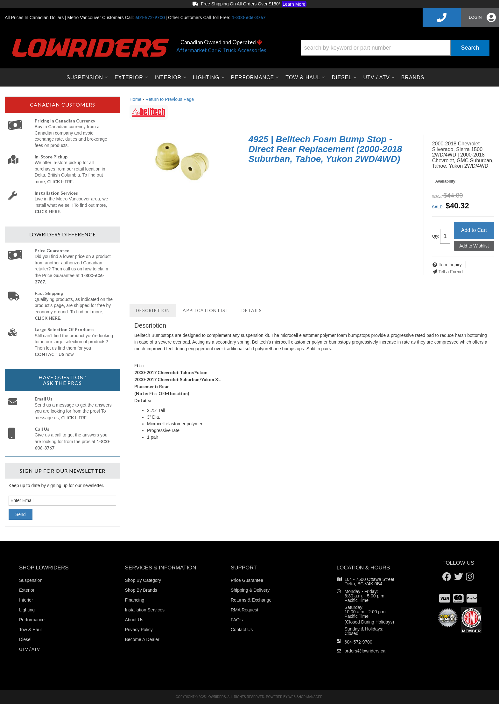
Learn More (294, 4)
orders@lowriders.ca (365, 651)
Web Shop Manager (305, 697)
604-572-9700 (358, 642)
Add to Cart (474, 230)
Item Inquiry (450, 264)
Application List (206, 310)
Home (135, 99)
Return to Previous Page (169, 99)
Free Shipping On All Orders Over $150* (249, 4)
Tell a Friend (451, 271)
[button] (395, 48)
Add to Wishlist (474, 245)
